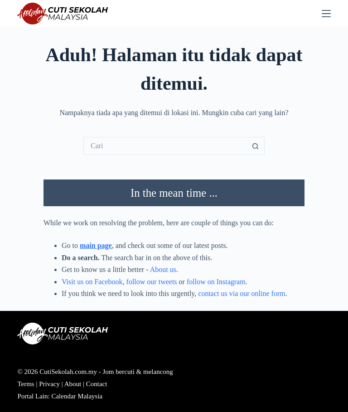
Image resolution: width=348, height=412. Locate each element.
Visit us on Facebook (92, 282)
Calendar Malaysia (76, 396)
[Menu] (326, 13)
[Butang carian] (255, 146)
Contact (96, 384)
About (73, 384)
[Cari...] (164, 146)
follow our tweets (151, 282)
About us (163, 269)
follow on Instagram (216, 282)
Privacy (49, 384)
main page (96, 245)
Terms (25, 384)
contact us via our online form (241, 293)
